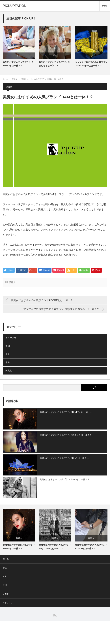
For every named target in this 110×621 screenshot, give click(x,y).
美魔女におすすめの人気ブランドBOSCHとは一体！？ (91, 540)
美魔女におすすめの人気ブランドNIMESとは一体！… (63, 412)
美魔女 (14, 79)
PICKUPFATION (52, 614)
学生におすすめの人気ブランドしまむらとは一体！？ (55, 64)
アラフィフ (10, 338)
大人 (91, 55)
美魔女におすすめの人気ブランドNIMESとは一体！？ (19, 540)
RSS (55, 608)
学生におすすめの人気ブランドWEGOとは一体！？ (18, 64)
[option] (19, 46)
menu (104, 6)
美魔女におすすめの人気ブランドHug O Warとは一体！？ (55, 540)
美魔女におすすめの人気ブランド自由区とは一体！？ (63, 433)
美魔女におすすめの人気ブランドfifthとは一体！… (61, 454)
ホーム (6, 552)
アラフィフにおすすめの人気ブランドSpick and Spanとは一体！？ (61, 309)
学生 (19, 55)
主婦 (7, 346)
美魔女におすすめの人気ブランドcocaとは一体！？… (63, 474)
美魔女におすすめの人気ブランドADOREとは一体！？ (42, 300)
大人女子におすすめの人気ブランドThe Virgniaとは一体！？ (91, 64)
